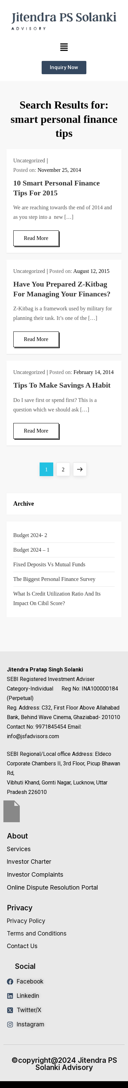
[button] (64, 47)
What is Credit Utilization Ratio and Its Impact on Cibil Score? (57, 598)
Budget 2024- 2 (30, 535)
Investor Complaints (35, 874)
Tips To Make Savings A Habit (62, 385)
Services (19, 849)
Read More (36, 238)
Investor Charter (29, 861)
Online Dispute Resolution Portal (52, 887)
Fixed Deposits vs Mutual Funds (49, 564)
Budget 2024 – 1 (31, 550)
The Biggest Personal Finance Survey (54, 579)
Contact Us (22, 946)
